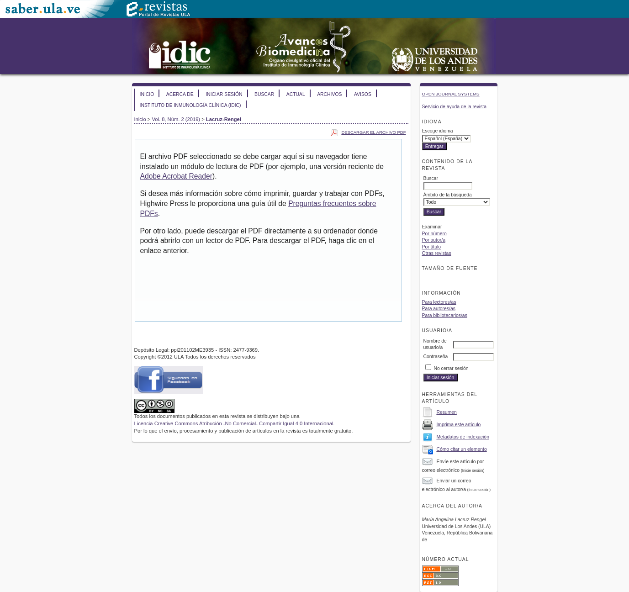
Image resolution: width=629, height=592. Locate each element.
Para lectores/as (439, 302)
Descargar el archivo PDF (373, 132)
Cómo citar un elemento (461, 449)
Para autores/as (438, 308)
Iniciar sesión (224, 94)
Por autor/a (433, 240)
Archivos (329, 94)
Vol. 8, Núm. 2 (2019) (176, 119)
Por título (431, 246)
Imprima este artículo (458, 424)
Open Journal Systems (451, 93)
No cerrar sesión (450, 368)
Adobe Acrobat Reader (176, 176)
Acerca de (180, 94)
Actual (295, 94)
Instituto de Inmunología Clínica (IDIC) (190, 105)
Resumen (446, 412)
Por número (434, 233)
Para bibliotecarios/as (444, 315)
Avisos (362, 94)
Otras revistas (436, 253)
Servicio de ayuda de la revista (454, 106)
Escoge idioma (437, 130)
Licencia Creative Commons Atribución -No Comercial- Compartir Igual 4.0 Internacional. (234, 423)
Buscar (264, 94)
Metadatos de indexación (462, 436)
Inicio (147, 94)
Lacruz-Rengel (223, 119)
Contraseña (435, 356)
